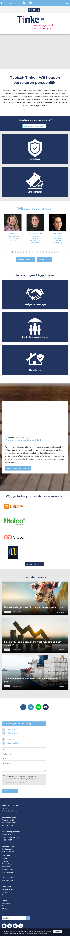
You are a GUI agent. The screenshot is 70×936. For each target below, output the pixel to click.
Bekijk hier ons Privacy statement (16, 782)
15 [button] (55, 252)
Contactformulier (8, 877)
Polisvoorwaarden (8, 895)
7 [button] (30, 252)
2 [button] (15, 252)
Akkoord (57, 932)
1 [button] (12, 252)
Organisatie (43, 259)
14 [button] (52, 252)
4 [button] (21, 252)
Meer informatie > (43, 933)
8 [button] (33, 252)
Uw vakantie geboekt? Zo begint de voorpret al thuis (33, 607)
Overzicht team (24, 259)
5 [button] (24, 252)
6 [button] (27, 252)
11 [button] (43, 252)
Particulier (5, 861)
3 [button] (18, 252)
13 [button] (49, 252)
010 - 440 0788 (8, 840)
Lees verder (61, 612)
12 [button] (46, 252)
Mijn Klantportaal (8, 872)
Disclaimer (5, 906)
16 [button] (58, 252)
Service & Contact (8, 869)
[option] (13, 230)
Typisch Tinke (7, 864)
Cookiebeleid (6, 903)
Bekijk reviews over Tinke (16, 468)
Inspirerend (6, 867)
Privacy (4, 908)
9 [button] (37, 252)
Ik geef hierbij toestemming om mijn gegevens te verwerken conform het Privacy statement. (22, 778)
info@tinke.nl (12, 733)
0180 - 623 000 (12, 729)
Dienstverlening (7, 889)
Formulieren (6, 892)
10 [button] (40, 252)
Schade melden (12, 743)
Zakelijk (5, 858)
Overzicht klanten (33, 564)
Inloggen (10, 739)
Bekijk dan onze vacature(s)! (34, 126)
